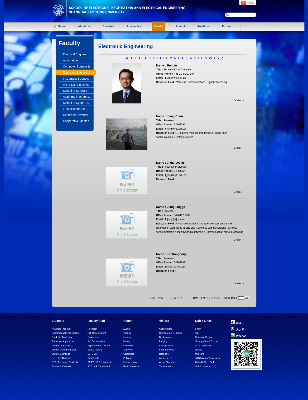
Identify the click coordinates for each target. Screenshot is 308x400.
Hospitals (164, 354)
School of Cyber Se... (77, 102)
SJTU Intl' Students (61, 358)
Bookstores (165, 337)
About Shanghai (167, 362)
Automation (70, 60)
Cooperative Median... (77, 121)
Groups (127, 333)
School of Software (75, 90)
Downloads (93, 358)
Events (127, 328)
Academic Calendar (62, 366)
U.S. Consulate (202, 366)
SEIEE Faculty (94, 349)
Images (127, 337)
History (127, 341)
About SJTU (165, 358)
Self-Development (96, 333)
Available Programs (62, 328)
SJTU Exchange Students (65, 362)
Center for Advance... (77, 115)
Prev (160, 298)
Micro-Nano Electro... (76, 84)
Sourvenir (128, 349)
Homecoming (130, 362)
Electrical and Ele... (75, 109)
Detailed (238, 100)
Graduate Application (62, 337)
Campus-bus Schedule (170, 333)
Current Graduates (61, 345)
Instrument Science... (77, 78)
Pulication (128, 358)
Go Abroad (93, 337)
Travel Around (166, 366)
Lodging (163, 341)
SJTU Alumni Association (208, 358)
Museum (199, 354)
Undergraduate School (206, 341)
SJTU (198, 328)
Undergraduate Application (65, 333)
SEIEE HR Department (99, 362)
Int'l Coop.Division (204, 345)
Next (195, 298)
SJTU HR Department (98, 366)
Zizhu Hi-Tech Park (204, 362)
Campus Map (166, 345)
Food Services (166, 349)
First (152, 298)
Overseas (128, 345)
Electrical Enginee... (76, 54)
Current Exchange (61, 354)
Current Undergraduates (64, 349)
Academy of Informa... (77, 96)
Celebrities (128, 354)
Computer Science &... (77, 66)
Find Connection (131, 366)
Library (198, 349)
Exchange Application (63, 341)
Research (92, 328)
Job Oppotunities (96, 341)
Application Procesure (98, 345)
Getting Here (165, 328)
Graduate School (203, 337)
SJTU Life (92, 354)
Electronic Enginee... (76, 72)
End (203, 298)
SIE (197, 333)
